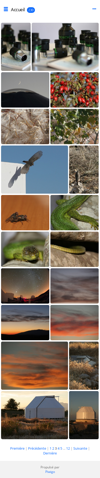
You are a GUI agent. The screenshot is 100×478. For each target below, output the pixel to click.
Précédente (37, 448)
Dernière (50, 453)
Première (17, 448)
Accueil (18, 9)
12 (68, 448)
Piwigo (50, 471)
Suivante (80, 448)
